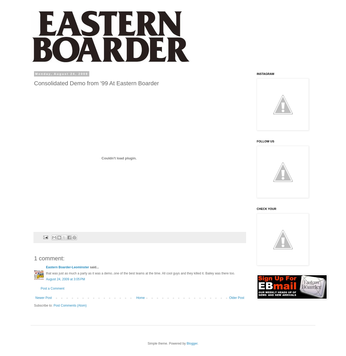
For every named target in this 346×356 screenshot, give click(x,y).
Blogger (192, 343)
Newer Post (43, 298)
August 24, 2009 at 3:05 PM (65, 279)
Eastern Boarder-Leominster (67, 267)
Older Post (236, 298)
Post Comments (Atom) (70, 305)
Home (140, 298)
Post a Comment (52, 288)
